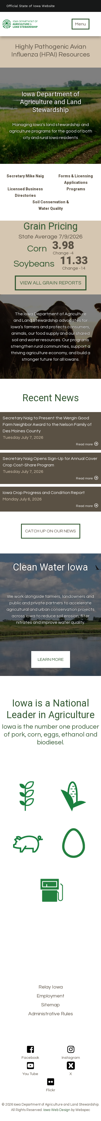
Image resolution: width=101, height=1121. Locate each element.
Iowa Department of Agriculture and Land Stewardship (50, 102)
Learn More (51, 659)
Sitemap (50, 1004)
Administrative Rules (50, 1013)
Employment (50, 996)
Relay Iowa (51, 987)
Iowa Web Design (56, 1110)
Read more (84, 444)
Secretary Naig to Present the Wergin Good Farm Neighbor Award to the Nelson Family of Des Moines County (47, 424)
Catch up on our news (50, 531)
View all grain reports (50, 283)
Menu (80, 24)
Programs (76, 189)
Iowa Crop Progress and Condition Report (44, 492)
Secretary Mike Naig (25, 176)
